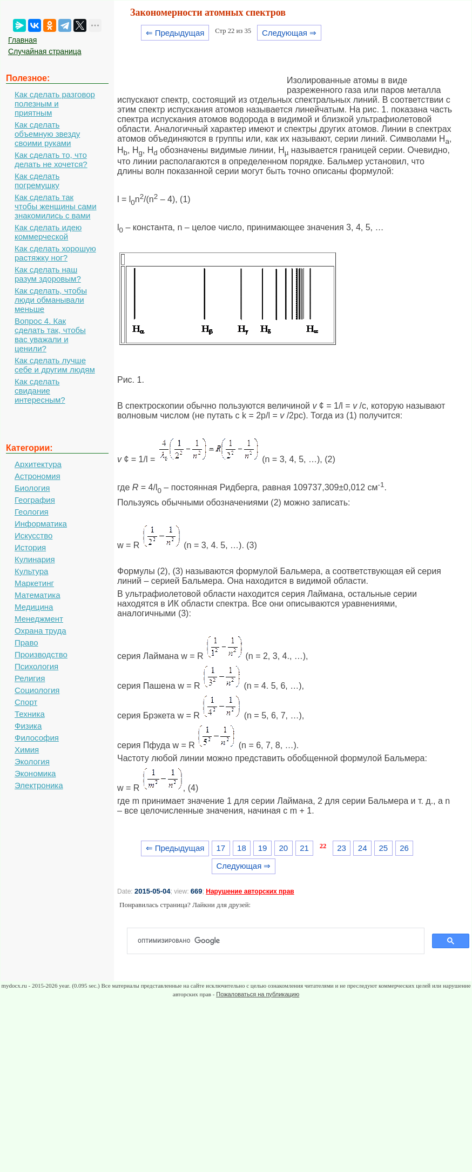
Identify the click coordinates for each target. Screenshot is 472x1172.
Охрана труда (40, 630)
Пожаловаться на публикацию (257, 994)
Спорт (26, 702)
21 (304, 848)
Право (26, 642)
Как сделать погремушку (37, 180)
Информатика (41, 523)
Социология (37, 690)
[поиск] (280, 941)
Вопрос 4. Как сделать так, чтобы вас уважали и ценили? (50, 334)
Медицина (34, 606)
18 (241, 848)
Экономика (35, 773)
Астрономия (37, 476)
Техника (30, 713)
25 (383, 848)
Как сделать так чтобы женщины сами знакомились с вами (56, 206)
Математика (37, 595)
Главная (22, 40)
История (30, 547)
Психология (36, 666)
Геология (32, 511)
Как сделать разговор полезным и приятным (55, 103)
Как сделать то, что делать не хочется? (51, 159)
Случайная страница (45, 51)
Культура (31, 571)
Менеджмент (39, 618)
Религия (30, 678)
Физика (28, 725)
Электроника (39, 785)
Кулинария (35, 559)
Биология (32, 487)
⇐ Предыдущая (175, 32)
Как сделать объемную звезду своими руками (47, 134)
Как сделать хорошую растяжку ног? (55, 253)
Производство (41, 654)
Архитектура (38, 464)
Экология (32, 761)
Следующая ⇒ (289, 32)
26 (404, 848)
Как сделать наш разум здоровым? (48, 274)
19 (262, 848)
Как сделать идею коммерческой (48, 232)
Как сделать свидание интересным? (40, 390)
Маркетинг (34, 583)
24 (362, 848)
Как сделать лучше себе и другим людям (55, 365)
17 (220, 848)
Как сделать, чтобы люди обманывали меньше (51, 300)
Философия (37, 737)
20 (283, 848)
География (35, 499)
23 (341, 848)
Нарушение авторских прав (250, 891)
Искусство (33, 535)
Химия (27, 749)
